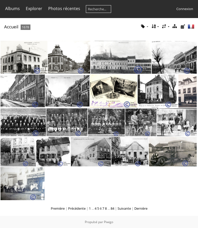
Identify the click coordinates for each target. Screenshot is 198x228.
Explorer (34, 8)
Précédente (77, 208)
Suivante (124, 208)
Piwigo (108, 222)
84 (112, 208)
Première (58, 208)
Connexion (184, 8)
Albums (12, 8)
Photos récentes (64, 8)
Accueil (11, 27)
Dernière (140, 208)
